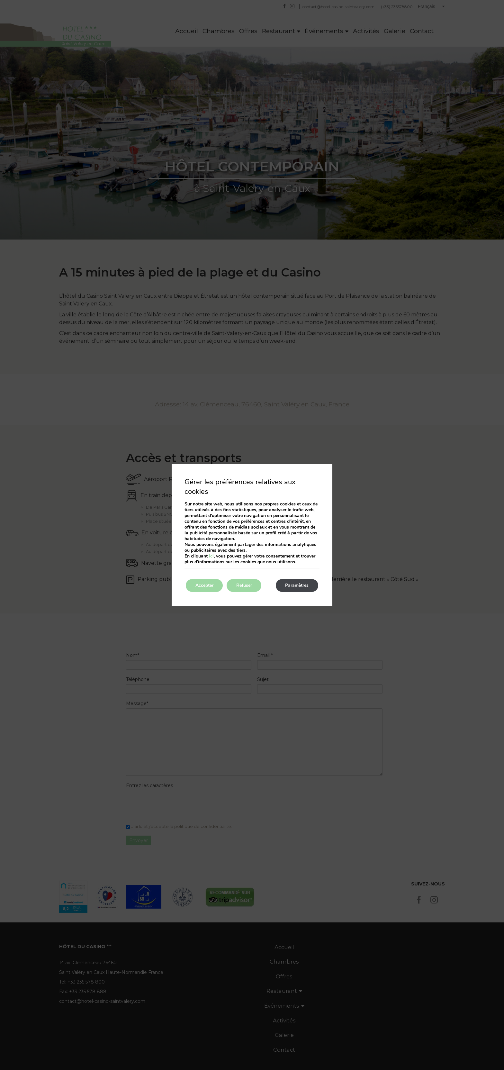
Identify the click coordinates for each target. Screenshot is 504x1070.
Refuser (244, 585)
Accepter (204, 585)
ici (211, 556)
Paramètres (297, 585)
